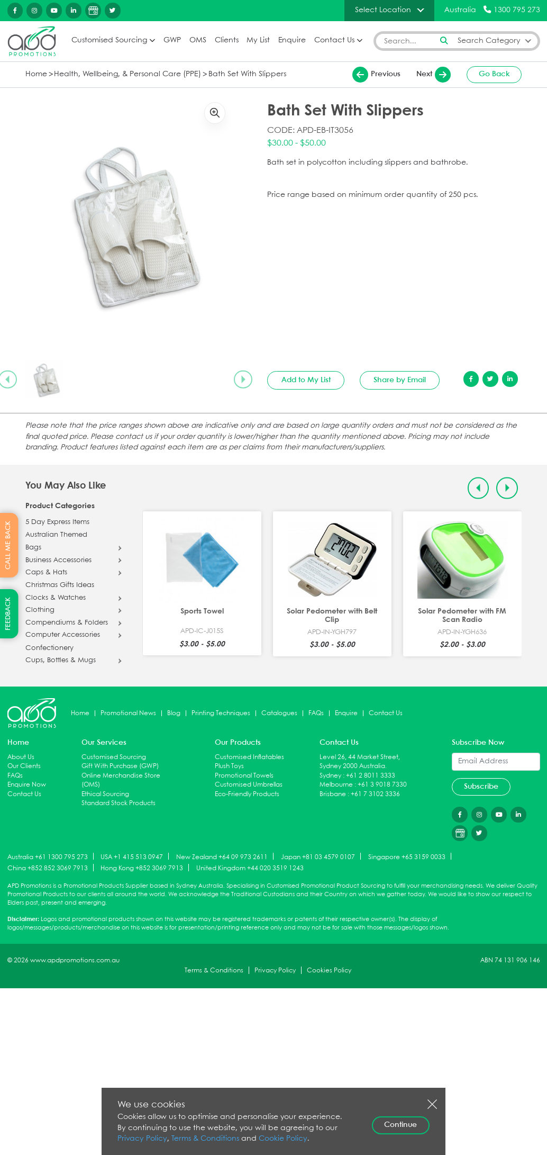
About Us (20, 757)
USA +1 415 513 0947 (132, 857)
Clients (226, 40)
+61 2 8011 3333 (370, 775)
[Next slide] (243, 379)
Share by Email (399, 379)
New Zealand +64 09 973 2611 (222, 857)
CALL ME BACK (8, 545)
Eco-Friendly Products (247, 794)
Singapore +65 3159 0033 (406, 857)
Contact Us (333, 40)
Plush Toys (229, 766)
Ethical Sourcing (105, 794)
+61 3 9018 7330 (382, 785)
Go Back (494, 74)
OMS (196, 40)
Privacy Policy (275, 970)
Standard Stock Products (118, 803)
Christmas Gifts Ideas (59, 585)
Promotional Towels (244, 775)
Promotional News (128, 713)
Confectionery (49, 648)
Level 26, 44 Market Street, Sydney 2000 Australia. (360, 761)
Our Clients (24, 766)
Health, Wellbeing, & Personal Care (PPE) (120, 73)
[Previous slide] (478, 487)
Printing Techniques (221, 713)
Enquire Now (26, 785)
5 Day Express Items (57, 522)
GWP (171, 40)
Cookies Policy (329, 970)
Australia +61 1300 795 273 (47, 857)
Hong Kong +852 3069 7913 (142, 868)
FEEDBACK (8, 613)
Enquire (291, 40)
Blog (173, 713)
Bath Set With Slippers (231, 73)
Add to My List (306, 379)
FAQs (316, 713)
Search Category (489, 40)
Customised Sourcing (107, 40)
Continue (400, 1125)
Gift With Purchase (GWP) (120, 766)
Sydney (330, 775)
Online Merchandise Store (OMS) (120, 780)
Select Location (383, 10)
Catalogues (279, 713)
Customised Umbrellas (248, 785)
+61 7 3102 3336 (375, 794)
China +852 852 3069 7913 (47, 868)
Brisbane (333, 794)
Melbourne (336, 785)
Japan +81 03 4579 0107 (318, 857)
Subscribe (481, 786)
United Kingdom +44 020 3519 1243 (250, 868)
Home (35, 73)
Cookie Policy (273, 1138)
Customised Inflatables (249, 757)
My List (257, 40)
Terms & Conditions (214, 970)
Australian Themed (56, 535)
